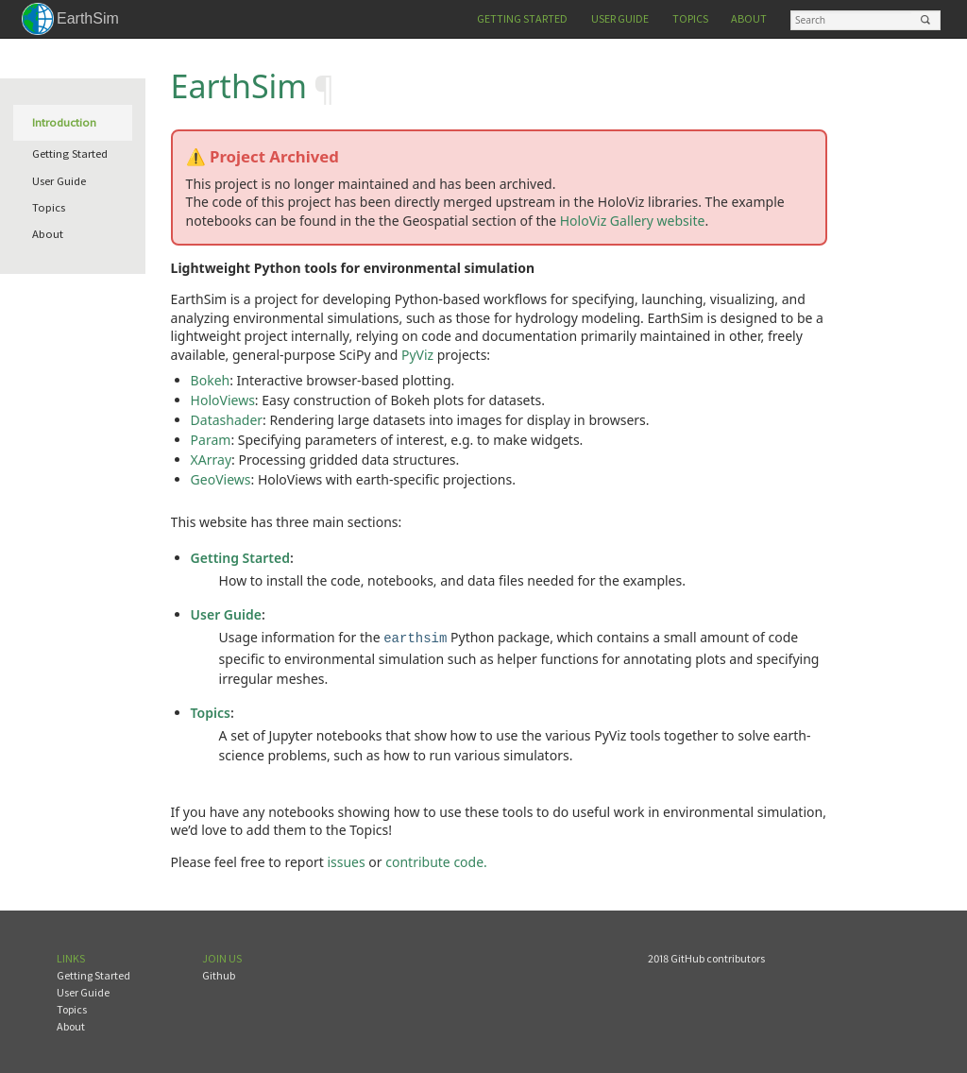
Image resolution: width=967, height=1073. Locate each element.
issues (346, 860)
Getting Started (522, 18)
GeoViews (221, 479)
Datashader (227, 420)
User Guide (620, 18)
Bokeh (210, 380)
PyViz (417, 355)
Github (218, 973)
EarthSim (88, 18)
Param (211, 440)
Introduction (64, 122)
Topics (690, 18)
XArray (211, 459)
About (749, 18)
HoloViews (223, 400)
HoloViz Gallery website (632, 221)
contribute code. (436, 860)
